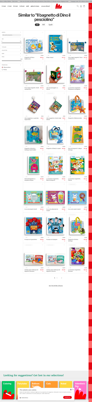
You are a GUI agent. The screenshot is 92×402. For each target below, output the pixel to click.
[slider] (1, 42)
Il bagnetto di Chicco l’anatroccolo (29, 58)
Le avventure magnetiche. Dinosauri (74, 270)
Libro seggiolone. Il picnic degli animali (53, 118)
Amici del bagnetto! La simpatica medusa (30, 179)
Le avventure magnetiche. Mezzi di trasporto (52, 179)
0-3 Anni (4, 6)
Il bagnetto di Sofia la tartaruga (73, 240)
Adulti (27, 6)
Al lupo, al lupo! (49, 57)
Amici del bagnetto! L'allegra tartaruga (75, 149)
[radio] (37, 24)
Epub (51, 25)
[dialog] (46, 394)
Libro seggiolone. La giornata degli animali (32, 118)
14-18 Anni (21, 6)
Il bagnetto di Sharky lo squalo (53, 148)
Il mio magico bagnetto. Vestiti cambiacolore (32, 88)
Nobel (80, 383)
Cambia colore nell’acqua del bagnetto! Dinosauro (31, 270)
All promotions (7, 67)
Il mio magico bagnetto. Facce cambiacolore (75, 58)
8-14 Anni (15, 6)
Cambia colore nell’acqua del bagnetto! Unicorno (53, 270)
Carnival (9, 383)
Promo (5, 69)
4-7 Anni (10, 6)
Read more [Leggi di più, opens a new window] (47, 393)
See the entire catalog (56, 285)
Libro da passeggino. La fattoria (52, 88)
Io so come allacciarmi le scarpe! (52, 209)
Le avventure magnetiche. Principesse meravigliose (74, 88)
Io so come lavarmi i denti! (31, 209)
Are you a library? (45, 6)
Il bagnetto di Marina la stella (75, 118)
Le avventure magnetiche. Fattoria (74, 179)
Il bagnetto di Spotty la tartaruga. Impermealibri (30, 149)
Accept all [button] (67, 397)
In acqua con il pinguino (51, 239)
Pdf (43, 25)
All (37, 25)
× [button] (72, 389)
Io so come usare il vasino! (74, 209)
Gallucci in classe (35, 6)
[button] (24, 397)
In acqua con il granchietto (31, 239)
